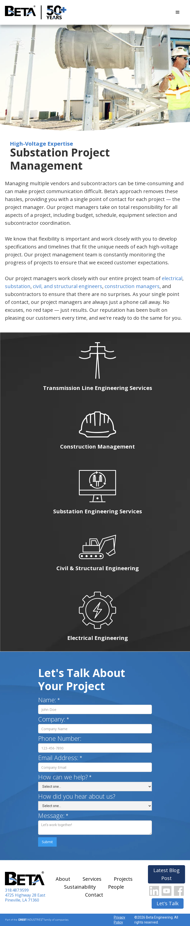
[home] (20, 12)
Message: (51, 815)
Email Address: (58, 757)
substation (17, 286)
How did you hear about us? (76, 796)
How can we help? (63, 776)
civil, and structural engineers (67, 286)
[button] (177, 12)
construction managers (132, 286)
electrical (172, 278)
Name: (47, 699)
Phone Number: (59, 738)
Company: (51, 719)
